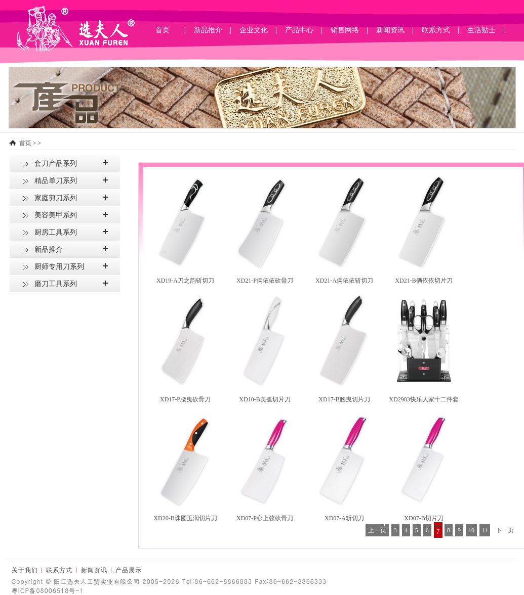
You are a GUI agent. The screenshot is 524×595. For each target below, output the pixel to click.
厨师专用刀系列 (59, 266)
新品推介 (48, 249)
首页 (162, 30)
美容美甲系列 (55, 215)
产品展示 (128, 570)
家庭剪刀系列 (55, 198)
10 (471, 530)
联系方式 (59, 570)
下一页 (505, 530)
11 (485, 530)
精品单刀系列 (55, 181)
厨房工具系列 (55, 232)
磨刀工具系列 (55, 284)
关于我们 (25, 570)
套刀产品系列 (55, 163)
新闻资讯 (94, 570)
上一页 (377, 530)
